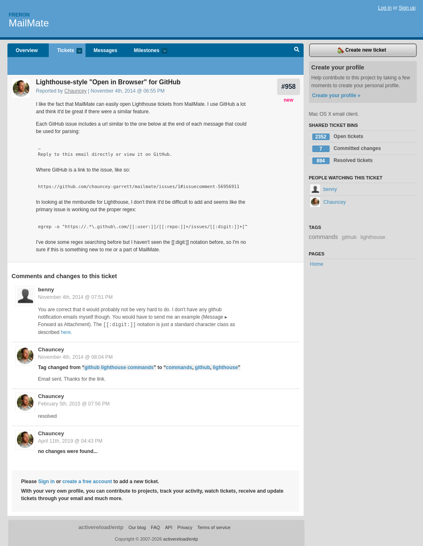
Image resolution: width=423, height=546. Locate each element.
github (202, 367)
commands (179, 367)
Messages (105, 50)
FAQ (155, 527)
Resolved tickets (342, 160)
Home (316, 264)
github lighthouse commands (118, 367)
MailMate (29, 23)
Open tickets (338, 137)
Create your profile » (336, 95)
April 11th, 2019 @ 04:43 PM (70, 440)
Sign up (407, 8)
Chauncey (75, 91)
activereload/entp (101, 527)
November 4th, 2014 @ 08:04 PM (75, 357)
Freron (19, 15)
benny (46, 289)
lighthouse (225, 367)
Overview (27, 50)
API (168, 527)
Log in (385, 8)
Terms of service (214, 527)
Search (297, 50)
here (66, 332)
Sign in (46, 481)
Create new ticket (361, 50)
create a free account (87, 481)
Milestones (146, 51)
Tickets (65, 51)
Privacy (184, 527)
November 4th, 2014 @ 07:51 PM (75, 297)
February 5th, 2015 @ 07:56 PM (73, 403)
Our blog (137, 527)
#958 (288, 86)
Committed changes (346, 148)
